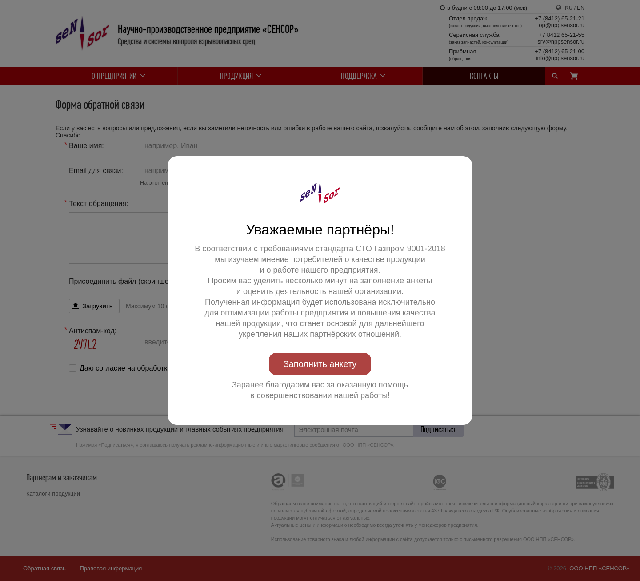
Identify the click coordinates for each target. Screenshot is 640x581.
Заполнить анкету (320, 364)
